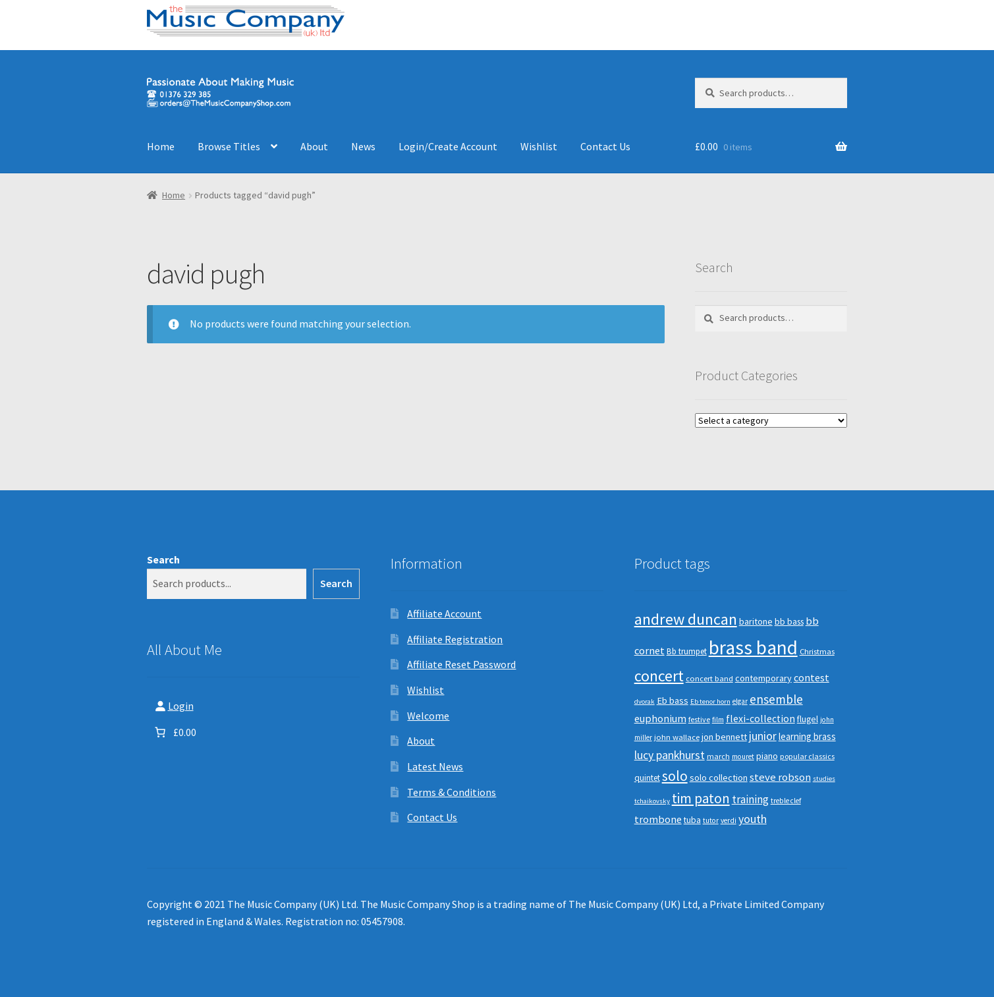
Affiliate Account (444, 613)
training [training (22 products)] (750, 799)
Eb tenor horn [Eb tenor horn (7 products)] (710, 701)
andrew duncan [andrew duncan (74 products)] (685, 619)
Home (161, 146)
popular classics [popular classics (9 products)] (807, 756)
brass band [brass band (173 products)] (753, 647)
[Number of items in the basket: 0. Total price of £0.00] (174, 732)
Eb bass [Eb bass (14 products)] (672, 700)
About (314, 146)
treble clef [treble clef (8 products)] (786, 800)
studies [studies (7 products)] (824, 778)
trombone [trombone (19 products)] (658, 819)
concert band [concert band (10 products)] (709, 678)
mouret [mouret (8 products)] (743, 756)
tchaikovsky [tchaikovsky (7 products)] (652, 801)
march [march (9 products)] (718, 756)
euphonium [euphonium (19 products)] (660, 718)
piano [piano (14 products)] (767, 756)
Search (163, 559)
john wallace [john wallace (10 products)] (677, 737)
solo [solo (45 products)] (675, 776)
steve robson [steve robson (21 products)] (780, 777)
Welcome (428, 715)
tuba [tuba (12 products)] (692, 820)
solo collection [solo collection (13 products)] (719, 777)
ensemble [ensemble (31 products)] (776, 699)
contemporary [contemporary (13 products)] (763, 678)
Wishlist (538, 146)
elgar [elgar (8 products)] (740, 701)
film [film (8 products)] (718, 719)
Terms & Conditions (451, 792)
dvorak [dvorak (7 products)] (644, 701)
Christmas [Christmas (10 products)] (817, 651)
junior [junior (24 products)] (763, 736)
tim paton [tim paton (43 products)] (701, 798)
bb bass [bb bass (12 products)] (789, 621)
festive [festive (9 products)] (699, 719)
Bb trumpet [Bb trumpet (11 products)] (687, 651)
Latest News (435, 766)
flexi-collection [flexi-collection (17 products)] (760, 718)
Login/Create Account (448, 146)
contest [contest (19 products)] (811, 677)
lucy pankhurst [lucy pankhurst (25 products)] (669, 755)
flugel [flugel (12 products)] (807, 719)
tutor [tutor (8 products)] (711, 820)
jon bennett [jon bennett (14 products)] (724, 737)
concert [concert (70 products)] (659, 676)
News (363, 146)
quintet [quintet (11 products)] (647, 777)
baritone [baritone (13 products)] (756, 621)
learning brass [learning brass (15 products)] (807, 736)
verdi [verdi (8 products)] (728, 820)
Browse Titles (229, 146)
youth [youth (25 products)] (752, 819)
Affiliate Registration (455, 639)
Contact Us (605, 146)
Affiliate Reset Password (461, 664)
